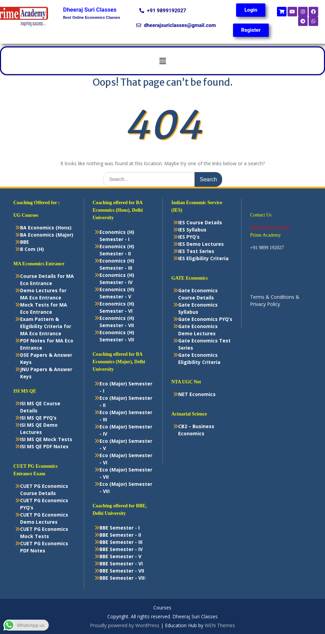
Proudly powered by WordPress (124, 625)
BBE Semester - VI (121, 563)
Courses (162, 608)
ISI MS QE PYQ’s (38, 417)
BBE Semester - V (120, 556)
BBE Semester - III (120, 542)
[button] (162, 60)
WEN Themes (220, 625)
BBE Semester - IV (121, 549)
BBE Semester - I (119, 527)
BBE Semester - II (120, 535)
